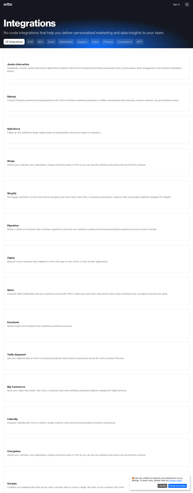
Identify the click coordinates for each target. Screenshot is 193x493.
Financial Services (28, 453)
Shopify (139, 449)
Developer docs (104, 433)
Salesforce (140, 444)
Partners (101, 413)
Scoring (62, 434)
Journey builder (27, 409)
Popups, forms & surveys (70, 430)
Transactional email (67, 443)
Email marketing (66, 405)
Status (100, 450)
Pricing (22, 433)
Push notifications (67, 413)
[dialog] (160, 482)
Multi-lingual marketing (69, 447)
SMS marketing (65, 409)
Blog (99, 441)
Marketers (140, 405)
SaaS (22, 449)
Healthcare (24, 457)
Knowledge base (66, 422)
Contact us (102, 417)
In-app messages (66, 426)
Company (101, 405)
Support (139, 409)
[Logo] (14, 4)
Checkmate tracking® (69, 438)
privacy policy (175, 480)
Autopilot (23, 481)
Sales (138, 413)
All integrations (142, 453)
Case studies (103, 437)
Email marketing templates (148, 429)
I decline (162, 486)
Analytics (23, 417)
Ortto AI (23, 422)
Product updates (105, 446)
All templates (141, 433)
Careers (101, 409)
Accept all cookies (177, 486)
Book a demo (26, 437)
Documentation (104, 429)
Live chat (62, 417)
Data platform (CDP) (29, 405)
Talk (21, 413)
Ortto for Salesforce (68, 455)
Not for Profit (25, 461)
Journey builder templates (148, 425)
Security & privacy (67, 451)
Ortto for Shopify (66, 459)
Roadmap (101, 454)
